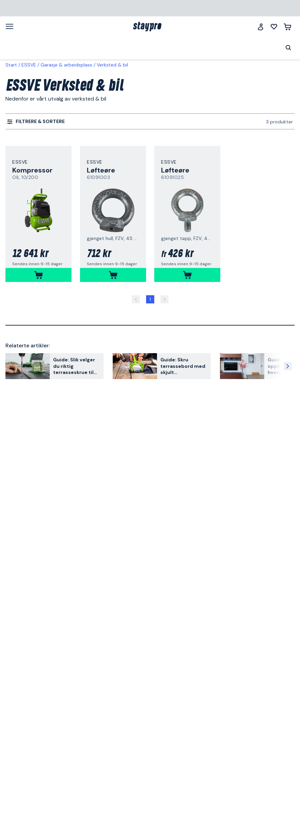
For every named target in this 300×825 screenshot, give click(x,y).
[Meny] (11, 26)
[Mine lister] (274, 26)
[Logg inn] (260, 26)
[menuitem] (36, 122)
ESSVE (28, 65)
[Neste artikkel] (288, 366)
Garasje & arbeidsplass (66, 65)
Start (11, 65)
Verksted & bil (112, 65)
